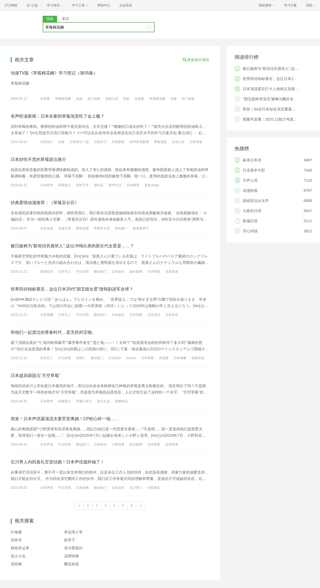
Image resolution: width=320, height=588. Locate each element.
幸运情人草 (73, 532)
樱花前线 (71, 564)
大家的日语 (252, 211)
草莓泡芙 (160, 142)
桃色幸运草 (20, 548)
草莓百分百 (102, 228)
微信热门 (100, 271)
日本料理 (132, 185)
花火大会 (18, 556)
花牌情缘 (71, 556)
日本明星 (153, 271)
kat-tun (131, 358)
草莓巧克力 (84, 401)
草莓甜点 (64, 185)
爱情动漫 (82, 228)
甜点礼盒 (103, 401)
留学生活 (115, 185)
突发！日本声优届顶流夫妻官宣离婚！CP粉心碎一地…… (65, 418)
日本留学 (46, 185)
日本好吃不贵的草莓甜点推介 (38, 159)
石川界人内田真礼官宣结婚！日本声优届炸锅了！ (58, 462)
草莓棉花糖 (63, 99)
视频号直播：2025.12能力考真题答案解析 (277, 119)
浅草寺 (16, 540)
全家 (61, 142)
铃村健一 (121, 228)
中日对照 (82, 271)
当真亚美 (171, 271)
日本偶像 (180, 358)
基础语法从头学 (256, 200)
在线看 (45, 99)
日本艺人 (64, 271)
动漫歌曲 (250, 190)
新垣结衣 (46, 271)
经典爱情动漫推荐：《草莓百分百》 (45, 202)
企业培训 (125, 5)
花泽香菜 (171, 444)
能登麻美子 (141, 228)
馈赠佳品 (121, 401)
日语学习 (100, 142)
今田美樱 (46, 315)
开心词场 (250, 231)
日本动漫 (46, 228)
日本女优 (171, 315)
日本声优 (46, 444)
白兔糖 (16, 532)
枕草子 (69, 540)
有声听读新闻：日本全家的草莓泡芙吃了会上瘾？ (58, 116)
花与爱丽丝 (73, 548)
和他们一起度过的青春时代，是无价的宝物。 (53, 332)
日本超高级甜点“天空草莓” (36, 375)
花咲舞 (16, 564)
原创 (126, 99)
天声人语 (250, 180)
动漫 (79, 99)
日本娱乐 (118, 271)
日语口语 (178, 142)
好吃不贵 (82, 185)
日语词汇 (46, 142)
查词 (65, 19)
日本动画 (82, 488)
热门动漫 (93, 99)
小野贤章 (118, 444)
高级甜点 (64, 401)
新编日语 (250, 221)
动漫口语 (111, 99)
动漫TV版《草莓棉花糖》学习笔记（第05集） (54, 73)
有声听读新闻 (139, 142)
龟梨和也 (197, 358)
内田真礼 (153, 488)
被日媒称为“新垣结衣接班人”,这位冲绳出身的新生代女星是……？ (72, 246)
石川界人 (136, 488)
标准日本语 (252, 160)
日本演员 (153, 315)
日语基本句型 (254, 170)
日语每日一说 (79, 142)
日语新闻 (118, 142)
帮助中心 (103, 5)
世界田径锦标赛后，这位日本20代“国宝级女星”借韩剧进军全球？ (72, 289)
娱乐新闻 (136, 271)
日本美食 (196, 142)
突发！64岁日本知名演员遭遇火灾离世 (275, 109)
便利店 (98, 185)
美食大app (151, 185)
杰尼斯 (164, 358)
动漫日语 (64, 228)
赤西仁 (81, 358)
